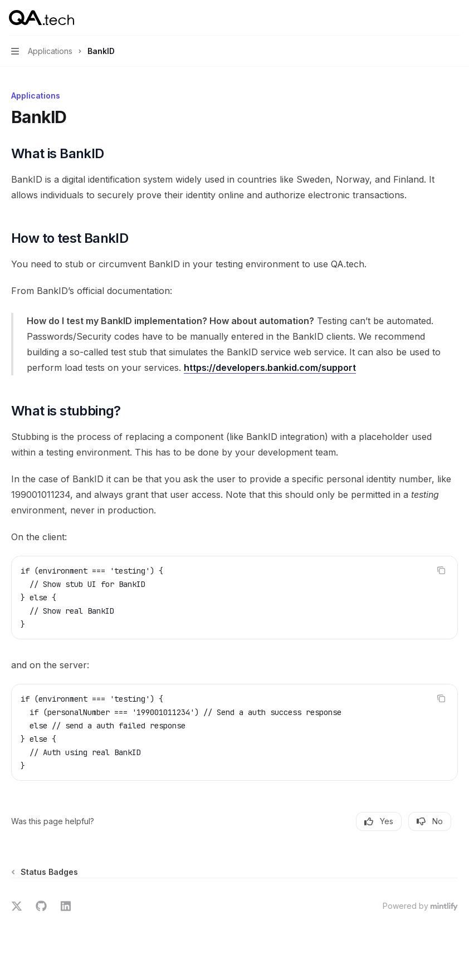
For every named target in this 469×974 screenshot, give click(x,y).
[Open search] (433, 18)
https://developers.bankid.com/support (270, 367)
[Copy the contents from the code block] (441, 570)
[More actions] (454, 18)
